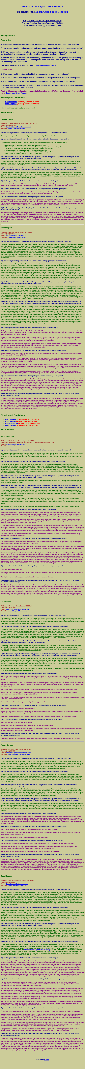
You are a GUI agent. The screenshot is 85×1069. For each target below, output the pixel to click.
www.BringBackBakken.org (17, 611)
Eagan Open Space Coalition (51, 11)
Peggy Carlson (11, 423)
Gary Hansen (10, 425)
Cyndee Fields (11, 102)
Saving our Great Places (16, 93)
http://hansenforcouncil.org (17, 885)
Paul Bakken (10, 421)
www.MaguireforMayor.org (17, 237)
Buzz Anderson (11, 419)
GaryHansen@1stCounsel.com (17, 884)
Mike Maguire (10, 104)
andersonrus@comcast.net (15, 444)
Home (46, 1060)
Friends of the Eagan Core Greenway (42, 6)
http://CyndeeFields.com (16, 128)
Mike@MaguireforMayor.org (15, 235)
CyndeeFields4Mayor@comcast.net (18, 127)
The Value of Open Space (45, 65)
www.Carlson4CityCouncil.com (19, 754)
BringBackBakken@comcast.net (17, 609)
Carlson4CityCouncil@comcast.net (18, 752)
